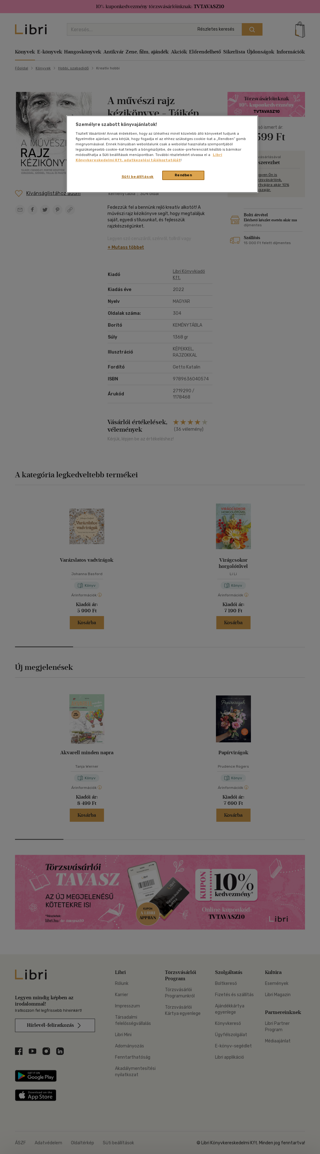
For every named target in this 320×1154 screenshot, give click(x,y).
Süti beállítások (138, 176)
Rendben (183, 175)
